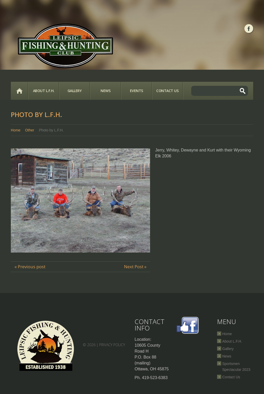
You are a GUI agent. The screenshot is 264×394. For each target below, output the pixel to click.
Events (136, 90)
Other (29, 130)
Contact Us (167, 90)
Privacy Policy (112, 344)
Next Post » (135, 267)
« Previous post (29, 267)
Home (19, 91)
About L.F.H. (43, 90)
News (105, 90)
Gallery (75, 90)
